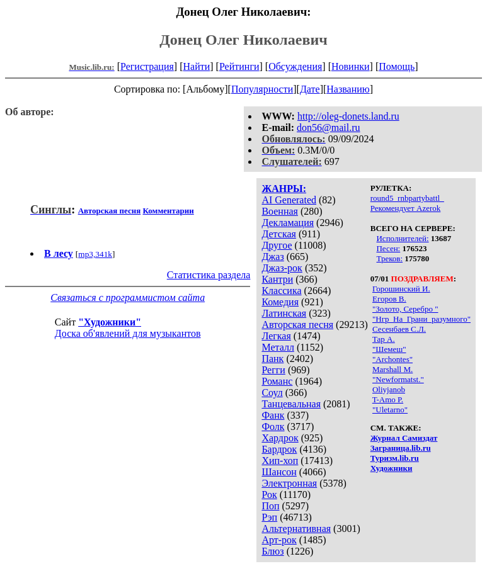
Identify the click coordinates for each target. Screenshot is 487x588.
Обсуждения (295, 66)
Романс (276, 381)
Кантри (277, 279)
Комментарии (168, 210)
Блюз (272, 551)
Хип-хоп (279, 460)
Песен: (388, 248)
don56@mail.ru (328, 127)
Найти (196, 66)
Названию (348, 89)
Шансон (278, 471)
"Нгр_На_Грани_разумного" (421, 319)
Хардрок (279, 438)
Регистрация (147, 66)
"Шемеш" (389, 349)
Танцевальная (291, 404)
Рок (269, 494)
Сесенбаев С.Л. (399, 329)
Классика (281, 290)
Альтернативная (296, 528)
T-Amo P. (387, 399)
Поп (270, 505)
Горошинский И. (401, 288)
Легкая (275, 336)
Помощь (397, 66)
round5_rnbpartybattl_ (407, 198)
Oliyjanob (388, 389)
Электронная (289, 483)
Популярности (262, 89)
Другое (276, 245)
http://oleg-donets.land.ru (348, 116)
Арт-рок (278, 539)
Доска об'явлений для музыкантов (128, 333)
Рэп (269, 517)
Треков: (389, 258)
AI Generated (288, 200)
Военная (279, 211)
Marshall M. (392, 369)
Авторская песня (297, 324)
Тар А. (383, 339)
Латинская (283, 313)
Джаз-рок (281, 268)
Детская (278, 234)
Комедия (280, 302)
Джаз (272, 256)
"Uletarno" (390, 409)
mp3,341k (95, 254)
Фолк (272, 426)
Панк (272, 358)
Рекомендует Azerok (405, 208)
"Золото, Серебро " (405, 309)
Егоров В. (389, 298)
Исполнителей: (402, 238)
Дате (310, 89)
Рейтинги (239, 66)
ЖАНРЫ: (283, 188)
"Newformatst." (398, 379)
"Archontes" (392, 359)
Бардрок (279, 449)
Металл (277, 347)
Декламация (287, 222)
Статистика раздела (209, 274)
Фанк (272, 415)
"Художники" (109, 322)
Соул (271, 392)
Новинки (350, 66)
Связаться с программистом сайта (127, 297)
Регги (273, 370)
